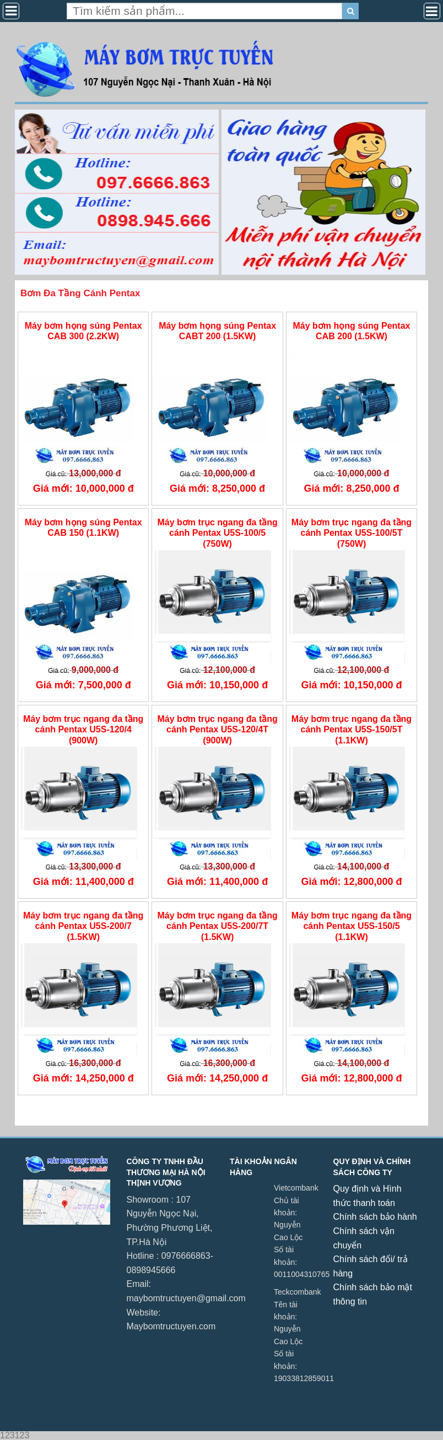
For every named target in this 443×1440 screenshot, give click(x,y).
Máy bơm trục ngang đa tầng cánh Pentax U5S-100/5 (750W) (217, 533)
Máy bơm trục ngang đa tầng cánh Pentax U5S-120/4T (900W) (217, 729)
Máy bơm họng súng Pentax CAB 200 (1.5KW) (351, 331)
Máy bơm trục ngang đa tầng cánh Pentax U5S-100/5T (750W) (351, 533)
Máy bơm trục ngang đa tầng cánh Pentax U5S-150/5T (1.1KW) (351, 729)
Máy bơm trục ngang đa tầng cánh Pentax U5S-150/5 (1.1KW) (351, 926)
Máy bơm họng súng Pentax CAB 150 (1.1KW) (83, 527)
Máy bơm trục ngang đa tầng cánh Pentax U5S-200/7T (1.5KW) (217, 926)
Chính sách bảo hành (375, 1216)
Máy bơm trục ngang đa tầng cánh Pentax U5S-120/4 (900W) (83, 729)
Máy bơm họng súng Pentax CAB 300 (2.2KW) (83, 331)
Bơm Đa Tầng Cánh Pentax (80, 293)
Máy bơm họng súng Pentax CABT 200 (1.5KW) (217, 331)
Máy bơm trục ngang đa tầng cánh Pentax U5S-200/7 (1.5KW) (83, 926)
